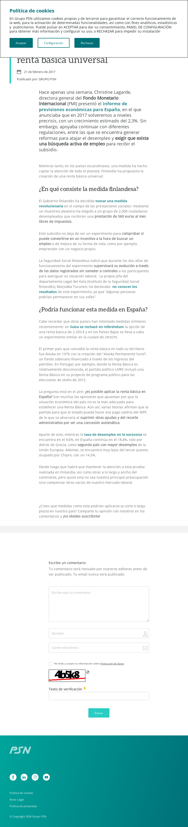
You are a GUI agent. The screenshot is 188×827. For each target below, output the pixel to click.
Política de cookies (21, 793)
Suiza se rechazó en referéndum (97, 327)
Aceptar (21, 43)
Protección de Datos (112, 663)
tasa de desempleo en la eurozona (113, 434)
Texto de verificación (67, 689)
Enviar (98, 713)
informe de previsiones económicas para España (83, 106)
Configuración (53, 43)
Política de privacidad (23, 806)
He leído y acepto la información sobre (89, 663)
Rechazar (87, 43)
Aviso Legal (17, 799)
